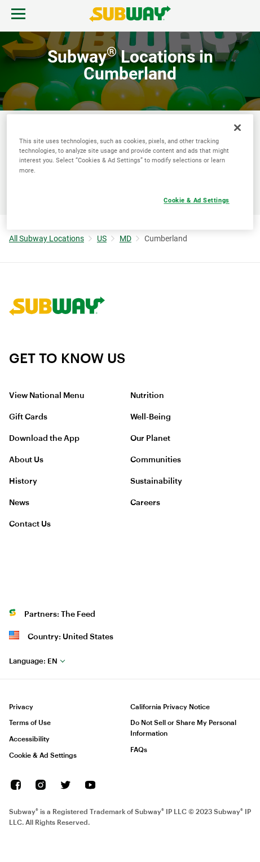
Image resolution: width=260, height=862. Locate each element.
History (23, 481)
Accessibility (29, 739)
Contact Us (30, 524)
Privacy (21, 707)
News (19, 503)
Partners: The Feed (59, 614)
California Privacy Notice (170, 707)
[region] (130, 171)
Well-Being (150, 417)
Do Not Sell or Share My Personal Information (183, 728)
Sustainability (156, 481)
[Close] (237, 128)
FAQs (138, 749)
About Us (26, 460)
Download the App (44, 439)
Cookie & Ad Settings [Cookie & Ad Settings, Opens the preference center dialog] (196, 200)
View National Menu (46, 396)
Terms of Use (30, 722)
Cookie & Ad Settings (43, 755)
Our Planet (150, 439)
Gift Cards (28, 417)
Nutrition (147, 396)
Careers (145, 503)
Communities (155, 460)
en (33, 661)
